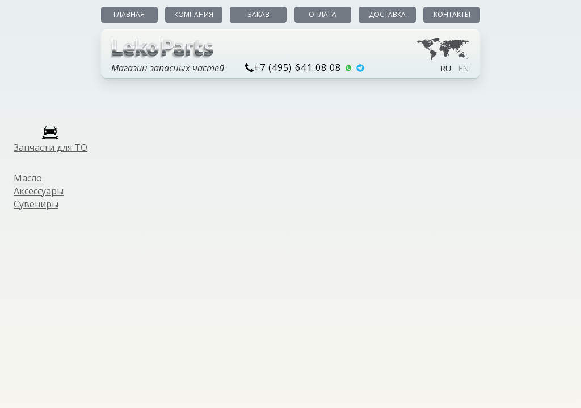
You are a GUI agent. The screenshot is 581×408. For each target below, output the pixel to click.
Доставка (387, 14)
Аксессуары (39, 191)
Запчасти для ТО (50, 147)
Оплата (322, 14)
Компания (193, 14)
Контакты (451, 14)
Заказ (258, 14)
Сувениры (36, 204)
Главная (129, 14)
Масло (28, 178)
